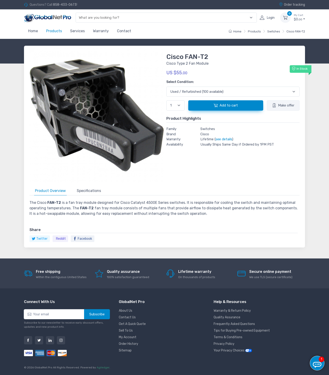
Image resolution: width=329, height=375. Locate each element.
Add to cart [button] (226, 105)
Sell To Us (126, 330)
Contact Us (127, 317)
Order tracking (292, 5)
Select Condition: (180, 82)
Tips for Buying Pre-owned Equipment (242, 330)
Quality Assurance (227, 317)
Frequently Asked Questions (234, 324)
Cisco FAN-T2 (296, 31)
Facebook (82, 239)
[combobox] (163, 17)
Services (77, 31)
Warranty (101, 31)
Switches (273, 31)
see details (223, 139)
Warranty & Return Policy (232, 311)
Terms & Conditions (228, 337)
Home (33, 31)
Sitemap (125, 350)
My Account (127, 337)
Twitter (40, 239)
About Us (125, 311)
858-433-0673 (65, 5)
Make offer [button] (283, 105)
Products (54, 31)
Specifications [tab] (89, 191)
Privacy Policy (224, 344)
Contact (124, 31)
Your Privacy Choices (233, 350)
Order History (128, 344)
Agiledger (103, 367)
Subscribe (97, 314)
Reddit (61, 239)
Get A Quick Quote (132, 324)
